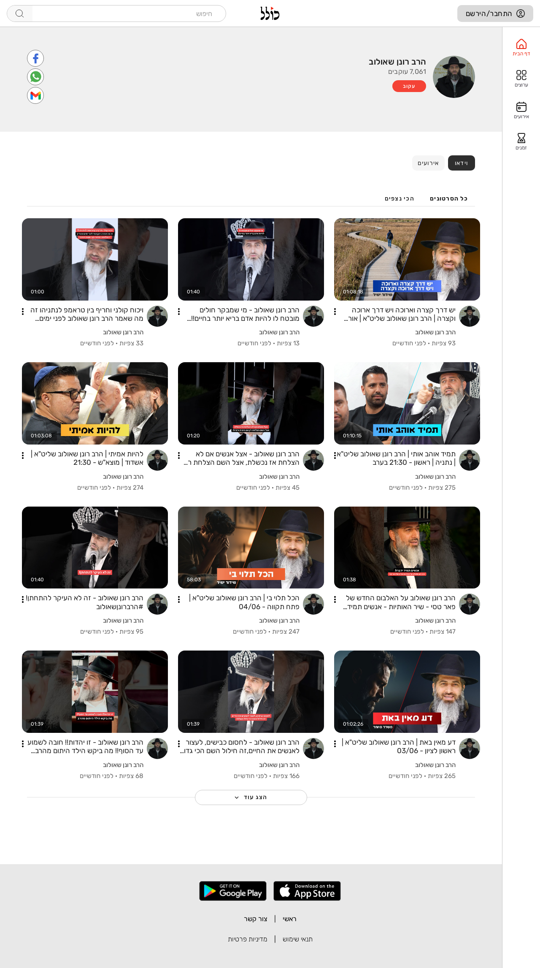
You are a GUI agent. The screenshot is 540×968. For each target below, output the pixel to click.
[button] (335, 311)
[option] (521, 48)
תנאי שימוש (298, 939)
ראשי (290, 919)
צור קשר (255, 919)
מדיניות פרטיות (247, 939)
